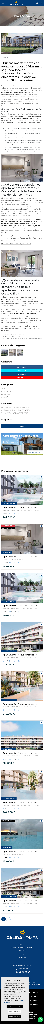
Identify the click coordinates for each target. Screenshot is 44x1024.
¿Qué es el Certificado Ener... (15, 407)
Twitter (22, 370)
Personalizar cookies (14, 1011)
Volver (22, 426)
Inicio (21, 944)
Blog (22, 954)
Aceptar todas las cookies (14, 1007)
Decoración (7, 391)
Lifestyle (5, 394)
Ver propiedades (34, 452)
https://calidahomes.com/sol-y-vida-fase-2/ (16, 244)
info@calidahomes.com (16, 334)
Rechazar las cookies (14, 1016)
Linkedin (22, 374)
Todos (4, 388)
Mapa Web (35, 985)
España (4, 397)
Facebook (22, 367)
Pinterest (22, 377)
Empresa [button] (21, 951)
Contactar (21, 957)
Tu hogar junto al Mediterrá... (15, 413)
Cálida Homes (16, 3)
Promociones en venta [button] (21, 947)
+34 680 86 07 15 (22, 969)
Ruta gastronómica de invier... (15, 410)
